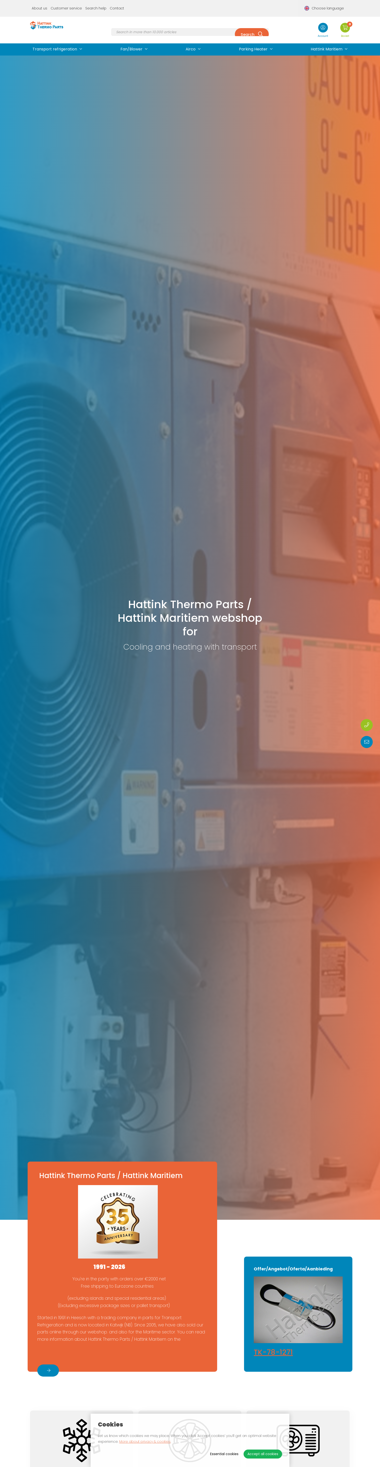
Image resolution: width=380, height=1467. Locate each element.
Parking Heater (253, 40)
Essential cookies (224, 1453)
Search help (95, 4)
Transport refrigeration (54, 40)
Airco (191, 40)
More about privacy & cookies (145, 1441)
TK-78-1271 (273, 1352)
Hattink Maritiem (326, 40)
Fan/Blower (131, 40)
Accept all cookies (262, 1453)
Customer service (66, 4)
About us (39, 4)
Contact (117, 4)
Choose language (328, 3)
